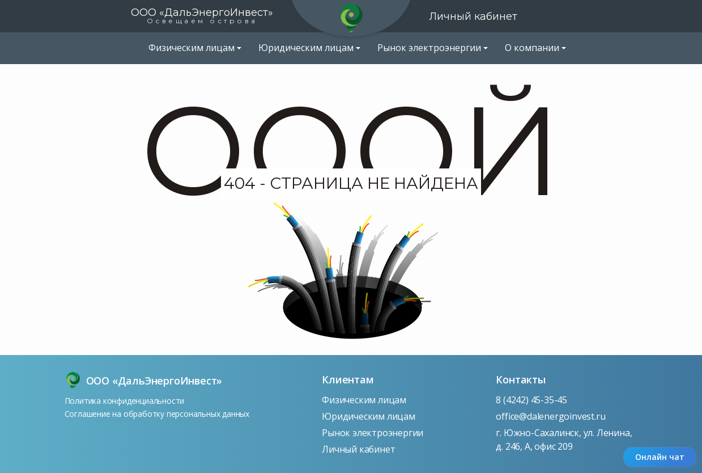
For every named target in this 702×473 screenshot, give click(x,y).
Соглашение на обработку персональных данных (157, 413)
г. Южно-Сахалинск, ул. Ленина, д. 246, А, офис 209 (564, 439)
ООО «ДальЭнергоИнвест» (202, 15)
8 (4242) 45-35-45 (531, 400)
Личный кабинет (473, 16)
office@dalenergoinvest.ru (550, 416)
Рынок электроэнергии (372, 432)
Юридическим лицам (368, 416)
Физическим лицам (364, 400)
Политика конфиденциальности (125, 400)
